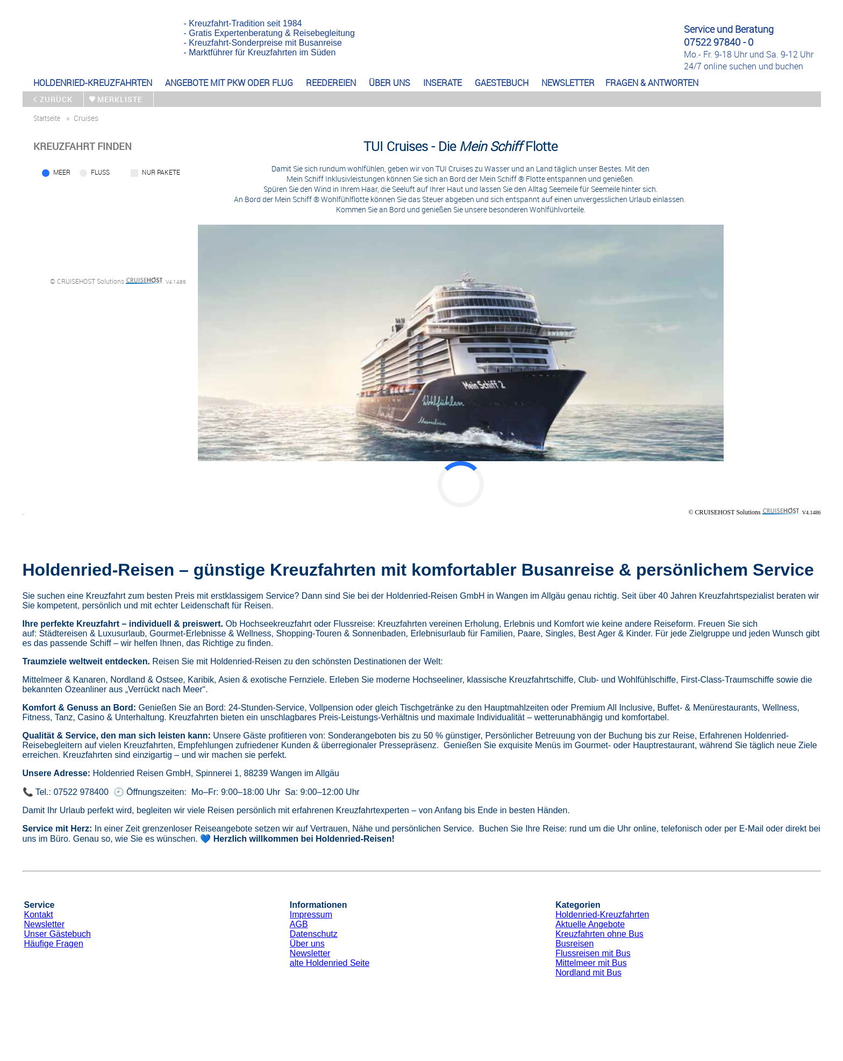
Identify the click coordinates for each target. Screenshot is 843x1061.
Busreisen (574, 943)
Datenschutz (314, 933)
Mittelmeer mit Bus (590, 962)
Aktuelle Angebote (590, 924)
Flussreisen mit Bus (593, 953)
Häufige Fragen (53, 943)
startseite (46, 118)
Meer (61, 172)
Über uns (307, 943)
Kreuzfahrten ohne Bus (599, 933)
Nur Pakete (161, 172)
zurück (56, 99)
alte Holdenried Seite (330, 962)
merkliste (119, 99)
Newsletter (44, 924)
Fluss (100, 172)
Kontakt (38, 914)
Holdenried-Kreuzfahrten (602, 914)
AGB (299, 924)
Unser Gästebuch (57, 933)
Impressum (311, 914)
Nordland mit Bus (588, 972)
